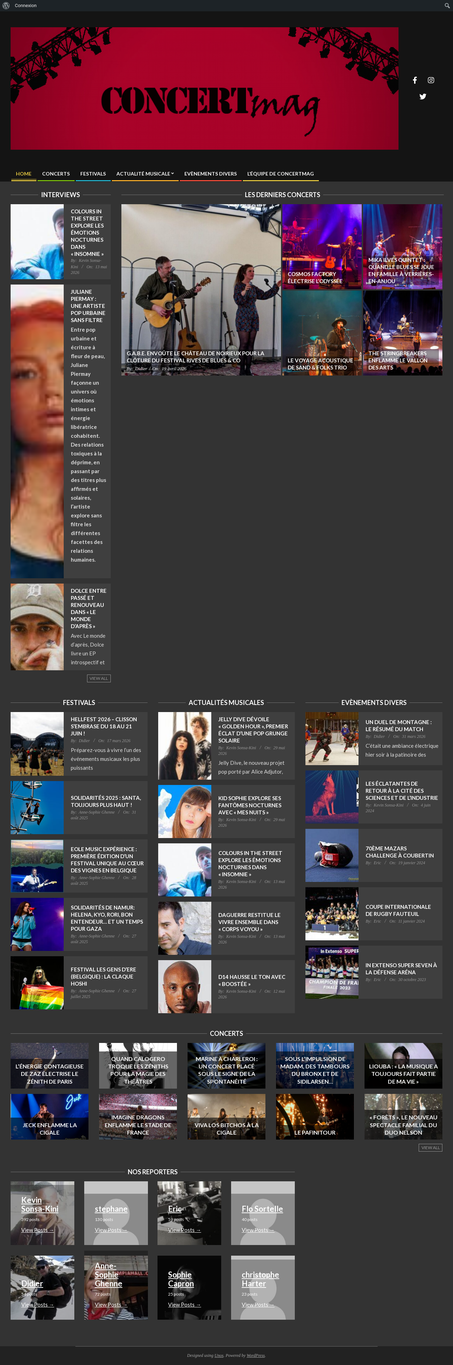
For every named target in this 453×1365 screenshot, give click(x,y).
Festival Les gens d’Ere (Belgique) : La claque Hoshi (103, 976)
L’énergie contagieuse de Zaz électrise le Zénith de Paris (50, 1074)
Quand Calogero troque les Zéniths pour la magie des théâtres (138, 1070)
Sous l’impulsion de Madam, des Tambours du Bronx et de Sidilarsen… (315, 1070)
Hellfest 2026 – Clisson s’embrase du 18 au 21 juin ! (104, 726)
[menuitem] (6, 5)
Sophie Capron (181, 1279)
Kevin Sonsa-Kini (39, 1204)
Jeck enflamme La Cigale (50, 1129)
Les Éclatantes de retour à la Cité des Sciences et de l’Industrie (402, 790)
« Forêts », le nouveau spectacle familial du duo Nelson (403, 1125)
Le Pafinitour (315, 1132)
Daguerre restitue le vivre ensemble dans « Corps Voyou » (249, 922)
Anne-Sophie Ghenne (108, 1274)
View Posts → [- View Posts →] (37, 1230)
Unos (218, 1355)
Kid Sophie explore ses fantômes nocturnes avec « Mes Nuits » (249, 805)
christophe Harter (260, 1279)
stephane (111, 1209)
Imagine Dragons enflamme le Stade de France (138, 1125)
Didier (32, 1283)
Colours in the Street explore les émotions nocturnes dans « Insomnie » (87, 232)
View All (99, 678)
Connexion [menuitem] (25, 5)
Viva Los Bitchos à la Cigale (227, 1129)
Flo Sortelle (262, 1209)
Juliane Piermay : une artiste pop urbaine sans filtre (88, 305)
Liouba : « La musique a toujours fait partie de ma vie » (403, 1074)
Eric (175, 1209)
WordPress (256, 1355)
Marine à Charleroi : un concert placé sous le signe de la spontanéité (227, 1070)
